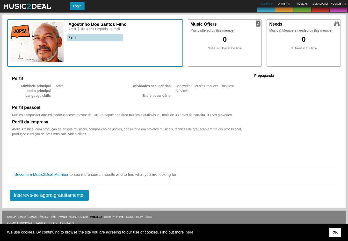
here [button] (189, 232)
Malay (139, 217)
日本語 (148, 217)
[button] (49, 195)
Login (77, 6)
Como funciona (19, 223)
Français (43, 217)
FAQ (54, 223)
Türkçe (107, 217)
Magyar (130, 217)
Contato (67, 223)
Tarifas (41, 223)
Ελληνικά (83, 217)
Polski (53, 217)
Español (32, 217)
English (22, 217)
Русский (62, 217)
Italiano (72, 217)
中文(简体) (118, 217)
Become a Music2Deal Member (41, 174)
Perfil (72, 37)
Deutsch (11, 217)
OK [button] (335, 232)
